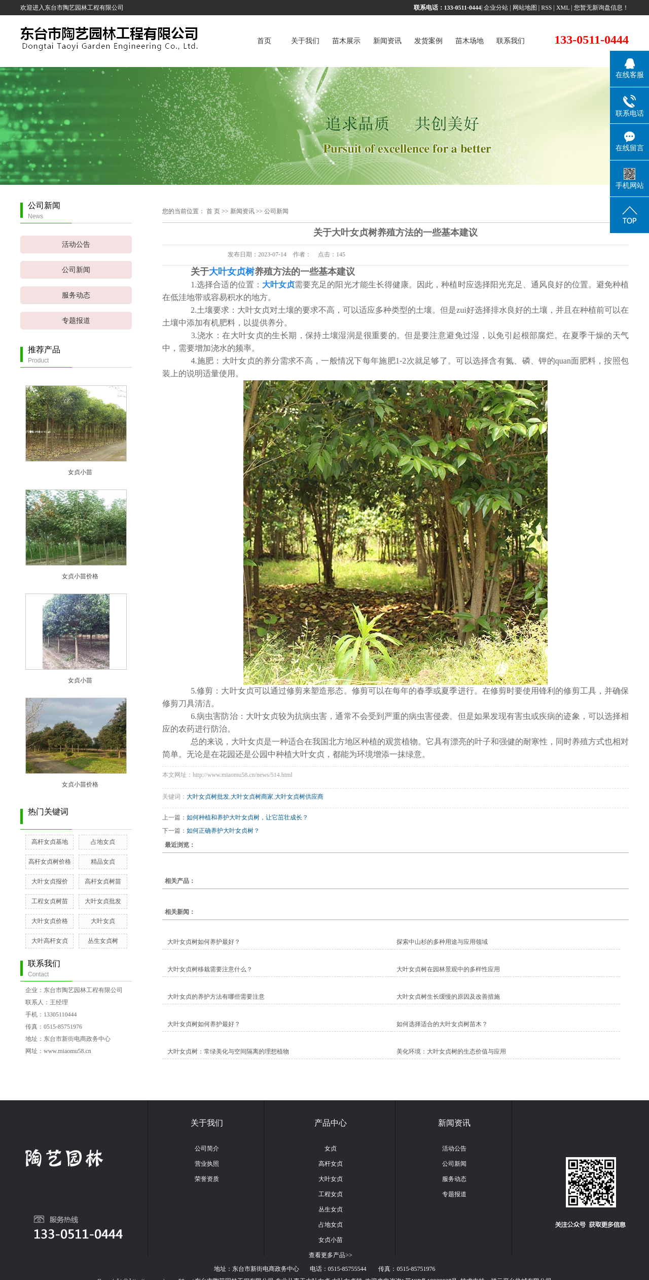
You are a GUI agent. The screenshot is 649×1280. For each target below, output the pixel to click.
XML (563, 7)
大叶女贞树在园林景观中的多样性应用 (448, 969)
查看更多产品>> (330, 1255)
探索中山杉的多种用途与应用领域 (442, 941)
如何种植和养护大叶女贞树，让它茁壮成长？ (247, 817)
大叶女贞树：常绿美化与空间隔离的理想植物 (228, 1051)
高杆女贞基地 (49, 841)
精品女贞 (103, 861)
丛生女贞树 (103, 940)
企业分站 (496, 7)
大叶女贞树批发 (208, 796)
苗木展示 (346, 41)
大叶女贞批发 (103, 901)
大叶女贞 (103, 921)
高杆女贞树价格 (49, 861)
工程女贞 (330, 1194)
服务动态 (76, 295)
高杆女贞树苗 (103, 881)
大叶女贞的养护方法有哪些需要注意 (216, 996)
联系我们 (510, 41)
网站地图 (525, 7)
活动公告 (76, 244)
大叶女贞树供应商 (299, 796)
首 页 (213, 211)
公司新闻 (76, 270)
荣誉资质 (207, 1179)
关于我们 (305, 41)
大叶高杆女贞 (49, 940)
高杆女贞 (330, 1163)
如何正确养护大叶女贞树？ (223, 830)
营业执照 (207, 1163)
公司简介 (207, 1148)
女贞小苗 (80, 472)
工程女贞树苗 (49, 901)
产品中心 (330, 1123)
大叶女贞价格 (49, 921)
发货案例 (428, 41)
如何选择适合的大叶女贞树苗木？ (442, 1024)
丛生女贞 (330, 1209)
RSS (546, 7)
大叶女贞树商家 (252, 796)
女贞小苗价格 (80, 576)
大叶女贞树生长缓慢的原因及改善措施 (448, 996)
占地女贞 (103, 841)
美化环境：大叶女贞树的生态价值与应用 (451, 1051)
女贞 (330, 1148)
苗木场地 (469, 41)
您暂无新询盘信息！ (601, 7)
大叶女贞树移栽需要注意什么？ (210, 969)
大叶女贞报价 (49, 881)
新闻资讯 (387, 41)
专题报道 (76, 320)
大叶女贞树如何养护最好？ (203, 941)
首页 (264, 41)
